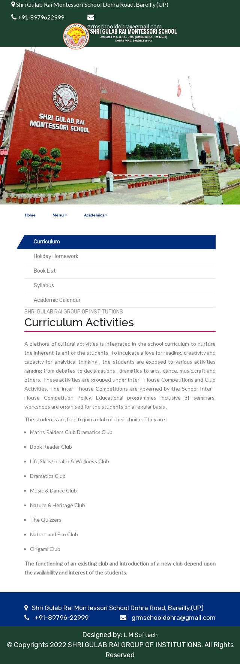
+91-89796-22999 (61, 617)
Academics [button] (94, 215)
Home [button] (30, 215)
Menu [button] (58, 215)
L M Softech (140, 635)
